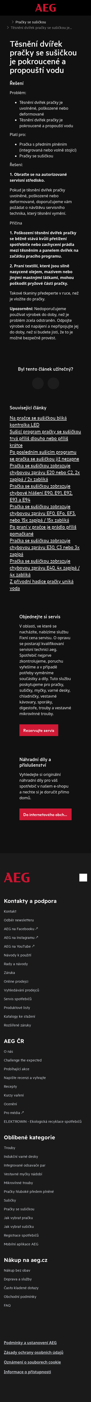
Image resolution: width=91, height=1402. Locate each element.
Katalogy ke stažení (19, 1016)
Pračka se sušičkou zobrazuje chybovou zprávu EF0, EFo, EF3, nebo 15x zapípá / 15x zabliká (43, 513)
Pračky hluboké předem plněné (29, 1191)
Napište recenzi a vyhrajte (25, 1077)
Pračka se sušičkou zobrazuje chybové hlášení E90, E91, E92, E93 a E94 (41, 492)
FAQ (7, 1305)
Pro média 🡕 (14, 1112)
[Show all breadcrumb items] (8, 21)
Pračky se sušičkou (19, 1208)
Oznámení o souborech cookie (32, 1362)
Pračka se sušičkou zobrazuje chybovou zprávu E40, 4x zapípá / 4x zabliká (45, 567)
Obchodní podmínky (20, 1296)
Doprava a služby (18, 1278)
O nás (8, 1051)
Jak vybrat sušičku (19, 1226)
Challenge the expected (23, 1060)
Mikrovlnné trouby (18, 1182)
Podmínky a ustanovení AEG (30, 1342)
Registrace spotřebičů (21, 1235)
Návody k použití (17, 955)
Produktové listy (17, 1007)
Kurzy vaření (14, 1095)
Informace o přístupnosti (27, 1372)
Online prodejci (16, 981)
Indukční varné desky (21, 1156)
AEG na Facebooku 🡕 (21, 928)
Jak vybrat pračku (18, 1217)
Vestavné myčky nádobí (23, 1173)
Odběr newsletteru (19, 919)
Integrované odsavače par (24, 1165)
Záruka (9, 972)
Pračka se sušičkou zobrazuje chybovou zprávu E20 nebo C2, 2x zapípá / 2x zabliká (45, 472)
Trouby (9, 1147)
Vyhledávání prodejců (21, 990)
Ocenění (10, 1103)
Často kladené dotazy (21, 1287)
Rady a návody (16, 963)
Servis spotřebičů (18, 998)
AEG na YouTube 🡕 (19, 946)
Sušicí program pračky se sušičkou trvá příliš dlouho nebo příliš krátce (45, 438)
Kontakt (10, 911)
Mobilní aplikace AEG (21, 1243)
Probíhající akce (16, 1068)
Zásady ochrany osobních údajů (33, 1352)
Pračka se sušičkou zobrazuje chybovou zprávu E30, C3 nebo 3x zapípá (45, 547)
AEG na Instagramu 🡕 (21, 937)
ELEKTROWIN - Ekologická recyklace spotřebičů (43, 1121)
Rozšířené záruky (17, 1025)
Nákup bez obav (17, 1270)
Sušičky (10, 1200)
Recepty (10, 1086)
